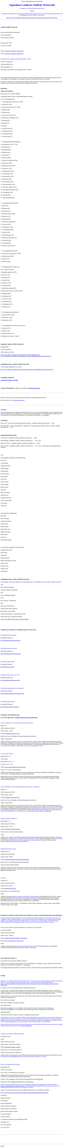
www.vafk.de (45, 415)
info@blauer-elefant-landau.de (12, 829)
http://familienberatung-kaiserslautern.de (11, 653)
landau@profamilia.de (10, 888)
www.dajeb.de (13, 1056)
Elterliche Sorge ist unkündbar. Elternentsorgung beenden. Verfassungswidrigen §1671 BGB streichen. (31, 17)
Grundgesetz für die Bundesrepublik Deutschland (32, 8)
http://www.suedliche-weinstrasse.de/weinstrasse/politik (14, 619)
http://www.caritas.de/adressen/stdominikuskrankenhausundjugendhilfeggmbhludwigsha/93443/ (24, 1092)
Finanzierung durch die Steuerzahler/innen (26, 717)
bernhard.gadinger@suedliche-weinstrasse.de (16, 938)
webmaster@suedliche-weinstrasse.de (14, 51)
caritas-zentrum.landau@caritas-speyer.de (15, 767)
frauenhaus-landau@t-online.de (12, 1047)
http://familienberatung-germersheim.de (10, 640)
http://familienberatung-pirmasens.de (10, 707)
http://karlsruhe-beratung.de (7, 667)
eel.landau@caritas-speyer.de (12, 733)
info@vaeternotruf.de (19, 400)
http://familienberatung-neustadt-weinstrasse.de (12, 693)
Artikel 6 (32, 11)
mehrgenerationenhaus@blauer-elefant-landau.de (17, 859)
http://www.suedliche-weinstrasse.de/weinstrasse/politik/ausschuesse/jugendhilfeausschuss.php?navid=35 (27, 369)
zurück (2, 1146)
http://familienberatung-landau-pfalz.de (10, 680)
